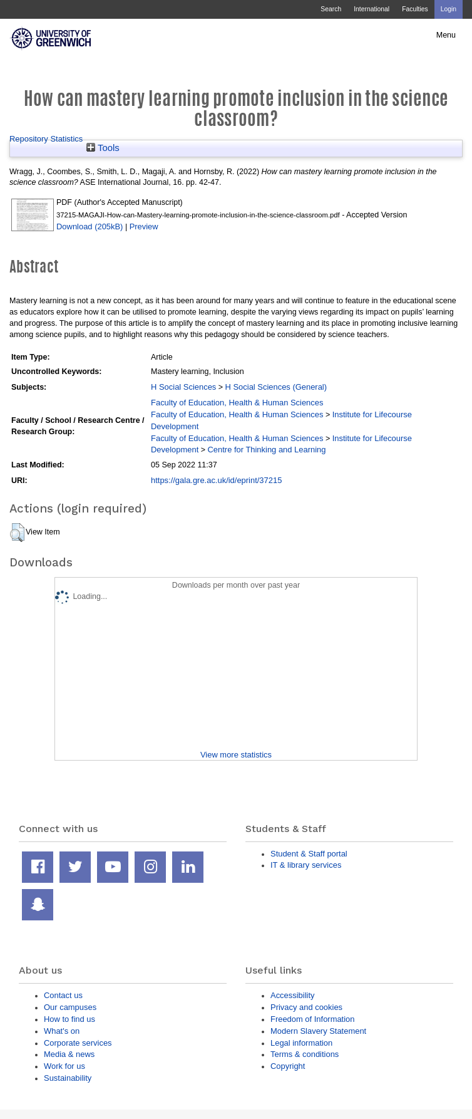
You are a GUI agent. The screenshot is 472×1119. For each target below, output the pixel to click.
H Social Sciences (183, 387)
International (371, 9)
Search (331, 9)
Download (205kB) (89, 226)
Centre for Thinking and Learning (267, 449)
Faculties (415, 9)
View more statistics (236, 754)
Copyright (287, 1066)
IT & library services (305, 865)
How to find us (69, 1019)
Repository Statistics (46, 138)
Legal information (301, 1043)
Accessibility (292, 995)
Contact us (63, 995)
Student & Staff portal (308, 853)
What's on (62, 1031)
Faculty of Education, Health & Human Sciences (237, 402)
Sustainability (67, 1078)
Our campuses (70, 1007)
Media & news (69, 1054)
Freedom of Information (312, 1019)
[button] (17, 532)
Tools (103, 148)
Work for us (64, 1066)
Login (448, 9)
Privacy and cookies (306, 1007)
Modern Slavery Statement (318, 1031)
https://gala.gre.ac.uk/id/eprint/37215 (216, 480)
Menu (446, 35)
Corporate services (78, 1043)
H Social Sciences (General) (276, 387)
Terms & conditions (304, 1054)
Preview (144, 226)
